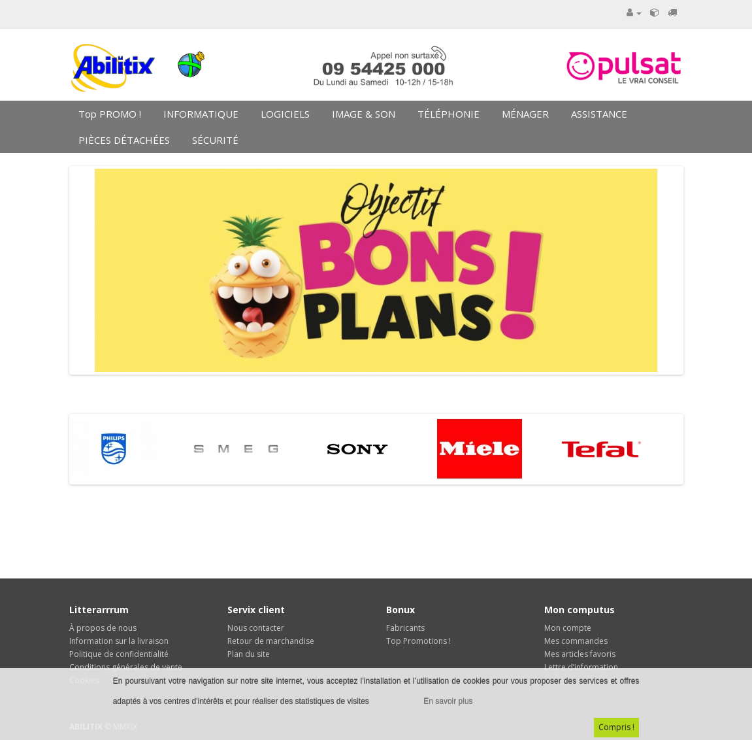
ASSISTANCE (597, 113)
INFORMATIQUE (199, 113)
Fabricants (405, 627)
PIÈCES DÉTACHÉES (123, 139)
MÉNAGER (524, 113)
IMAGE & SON (362, 113)
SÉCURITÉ (213, 139)
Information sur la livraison (119, 641)
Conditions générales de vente (125, 667)
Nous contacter (255, 627)
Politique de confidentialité (119, 654)
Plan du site (248, 654)
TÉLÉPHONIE (447, 113)
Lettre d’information (581, 667)
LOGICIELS (284, 113)
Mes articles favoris (579, 654)
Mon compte (567, 627)
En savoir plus (447, 701)
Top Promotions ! (418, 641)
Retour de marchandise (270, 641)
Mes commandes (576, 641)
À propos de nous (103, 627)
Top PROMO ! (108, 113)
